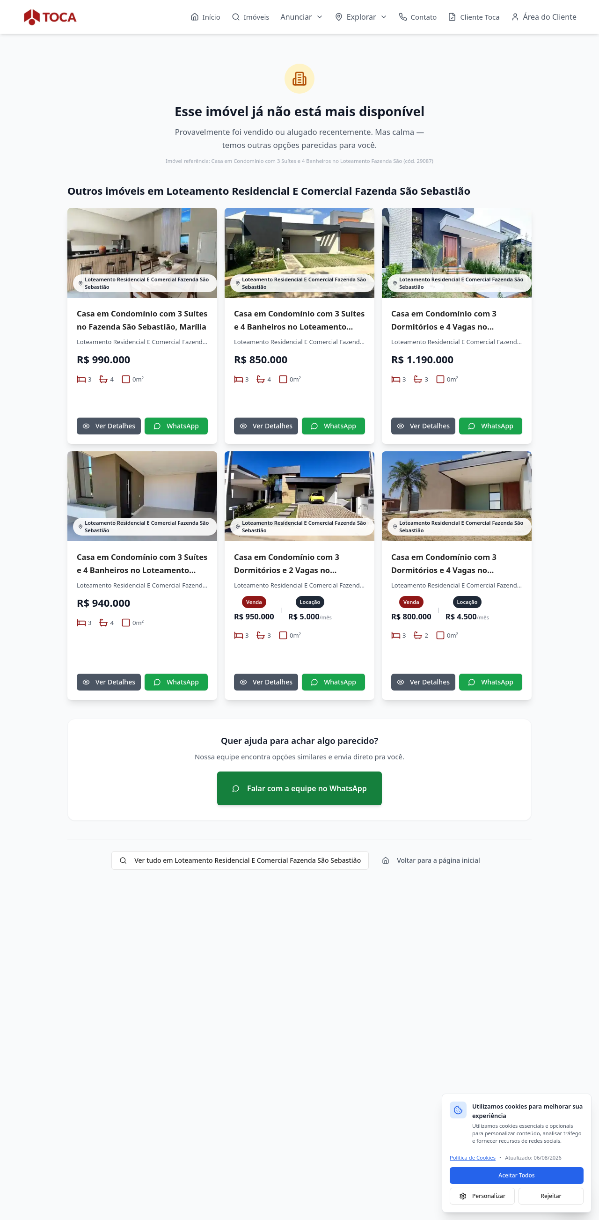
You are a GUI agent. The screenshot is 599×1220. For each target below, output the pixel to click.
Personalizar (482, 1196)
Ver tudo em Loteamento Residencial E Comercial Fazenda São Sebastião (240, 860)
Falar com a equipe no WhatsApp (299, 788)
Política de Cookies (473, 1157)
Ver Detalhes (108, 425)
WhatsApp (176, 425)
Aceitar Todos (516, 1175)
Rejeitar (551, 1196)
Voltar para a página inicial (431, 860)
